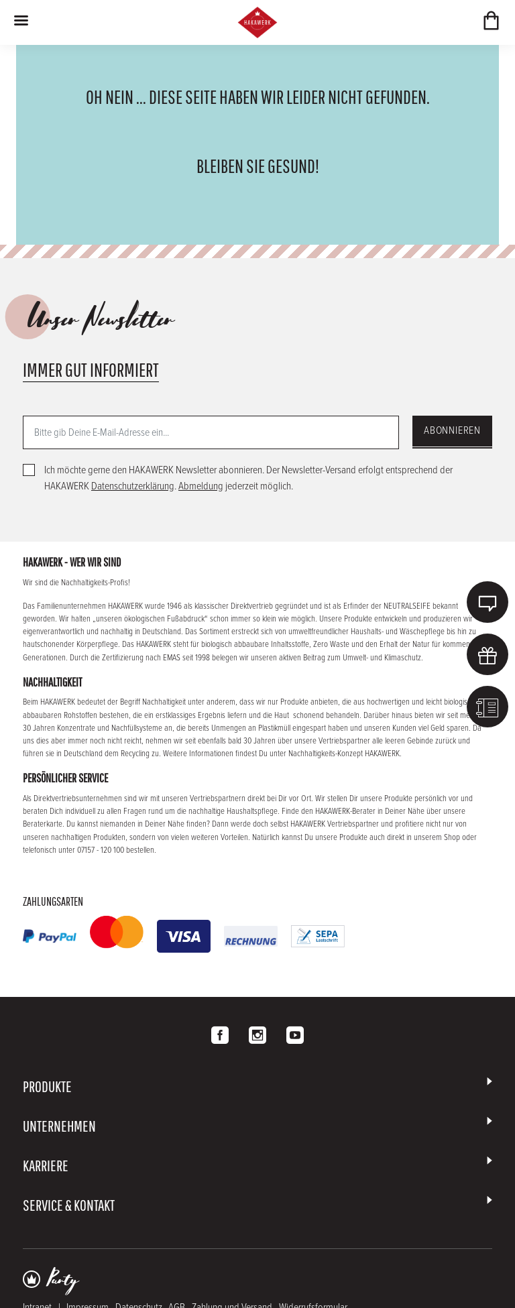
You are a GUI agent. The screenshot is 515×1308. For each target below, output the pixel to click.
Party (62, 1280)
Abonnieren (452, 431)
